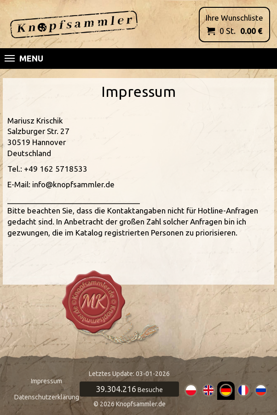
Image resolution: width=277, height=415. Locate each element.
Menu (24, 58)
